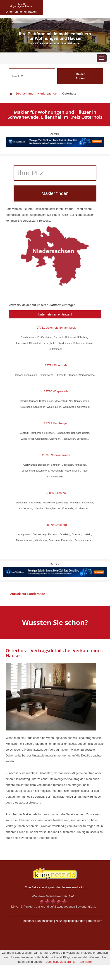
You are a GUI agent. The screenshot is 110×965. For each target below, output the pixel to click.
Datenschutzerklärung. (60, 961)
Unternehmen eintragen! (55, 314)
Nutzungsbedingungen (70, 920)
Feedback (28, 920)
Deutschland (21, 93)
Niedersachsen (47, 93)
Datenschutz (45, 920)
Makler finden (80, 76)
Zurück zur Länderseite (27, 594)
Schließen (86, 961)
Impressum (95, 920)
